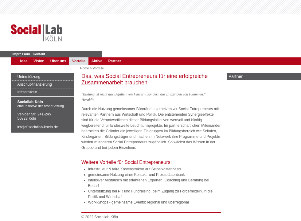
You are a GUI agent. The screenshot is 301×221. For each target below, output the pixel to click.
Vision (39, 61)
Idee (24, 61)
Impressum (21, 54)
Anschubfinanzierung (35, 84)
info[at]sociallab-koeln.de (38, 127)
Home (84, 68)
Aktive (96, 61)
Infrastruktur (27, 92)
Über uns (58, 61)
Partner (114, 61)
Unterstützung (29, 77)
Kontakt (39, 54)
